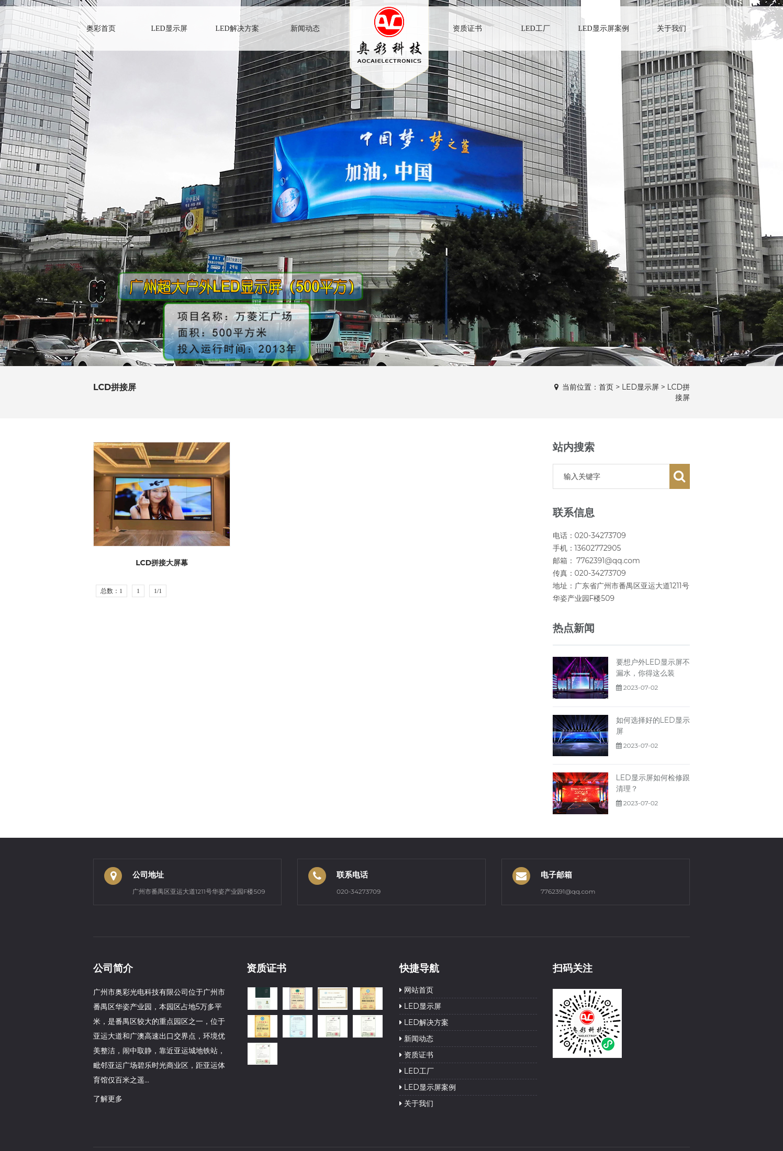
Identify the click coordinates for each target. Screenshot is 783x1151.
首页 (606, 387)
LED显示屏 (169, 28)
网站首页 (416, 990)
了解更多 (107, 1098)
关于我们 (671, 28)
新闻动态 (305, 28)
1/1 (158, 591)
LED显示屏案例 (603, 28)
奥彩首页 (101, 28)
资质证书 (467, 28)
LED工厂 (535, 28)
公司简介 (113, 968)
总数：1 (111, 591)
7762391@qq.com (568, 891)
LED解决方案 (237, 28)
